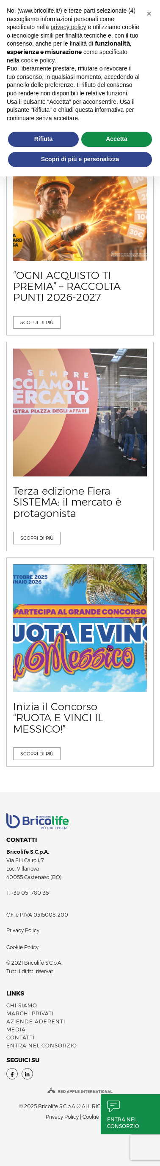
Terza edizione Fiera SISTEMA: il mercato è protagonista (67, 502)
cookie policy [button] (37, 60)
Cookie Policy (22, 947)
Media (16, 1029)
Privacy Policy (22, 930)
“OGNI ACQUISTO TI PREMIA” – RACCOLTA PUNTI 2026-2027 (67, 286)
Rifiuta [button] (43, 138)
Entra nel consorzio (123, 1122)
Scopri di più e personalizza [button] (80, 159)
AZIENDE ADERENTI (35, 1021)
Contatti (20, 1037)
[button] (149, 13)
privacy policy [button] (68, 27)
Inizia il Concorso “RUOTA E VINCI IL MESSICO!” (58, 718)
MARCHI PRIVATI (30, 1013)
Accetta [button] (116, 138)
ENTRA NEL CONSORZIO (41, 1045)
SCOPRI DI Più (36, 322)
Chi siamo (21, 1005)
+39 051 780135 (30, 893)
